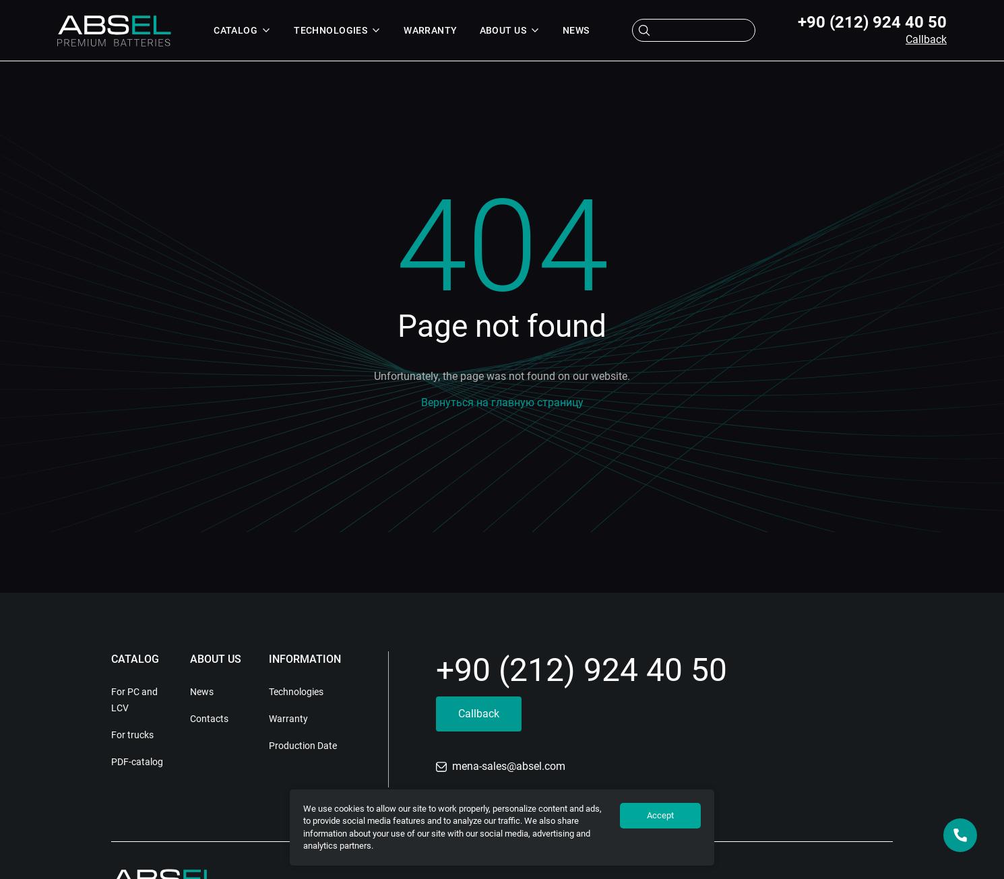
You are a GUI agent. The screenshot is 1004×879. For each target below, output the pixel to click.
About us (510, 30)
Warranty (430, 30)
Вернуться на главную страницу (502, 402)
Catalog (243, 30)
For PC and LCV (134, 699)
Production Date (303, 745)
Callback (926, 39)
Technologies (337, 30)
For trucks (132, 734)
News (576, 30)
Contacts (209, 718)
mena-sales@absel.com (500, 766)
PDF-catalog (137, 761)
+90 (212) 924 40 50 (872, 22)
